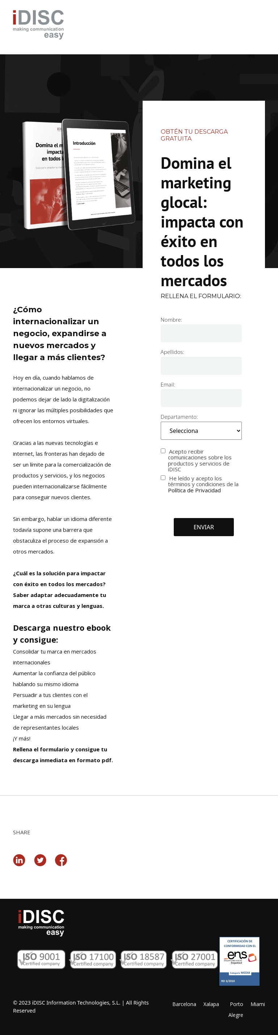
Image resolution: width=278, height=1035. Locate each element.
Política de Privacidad (194, 490)
